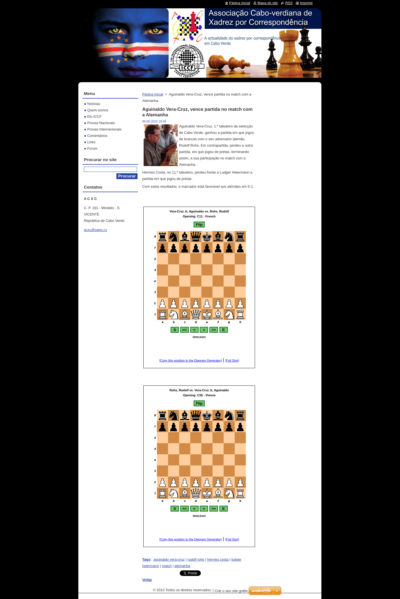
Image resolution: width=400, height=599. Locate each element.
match (167, 566)
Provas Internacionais (104, 129)
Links (91, 142)
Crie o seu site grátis (231, 591)
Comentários (97, 136)
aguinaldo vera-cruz (168, 559)
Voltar (147, 580)
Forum (92, 148)
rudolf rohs (196, 559)
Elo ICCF (94, 116)
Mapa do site (268, 3)
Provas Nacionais (101, 123)
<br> (199, 287)
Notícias (93, 104)
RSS (288, 3)
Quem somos (97, 110)
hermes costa (218, 559)
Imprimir (306, 3)
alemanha (182, 566)
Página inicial (152, 94)
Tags (146, 559)
